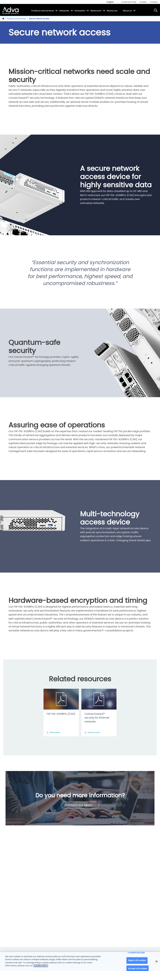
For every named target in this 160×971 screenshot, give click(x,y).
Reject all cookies (137, 960)
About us (127, 11)
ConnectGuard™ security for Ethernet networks (96, 718)
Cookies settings (136, 952)
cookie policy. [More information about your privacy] (41, 966)
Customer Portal (128, 2)
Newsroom (96, 11)
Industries (64, 11)
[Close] (156, 961)
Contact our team (80, 805)
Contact (153, 2)
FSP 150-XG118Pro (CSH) (61, 714)
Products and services (42, 11)
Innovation (80, 11)
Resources (112, 11)
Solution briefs (92, 732)
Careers (143, 2)
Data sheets (53, 732)
